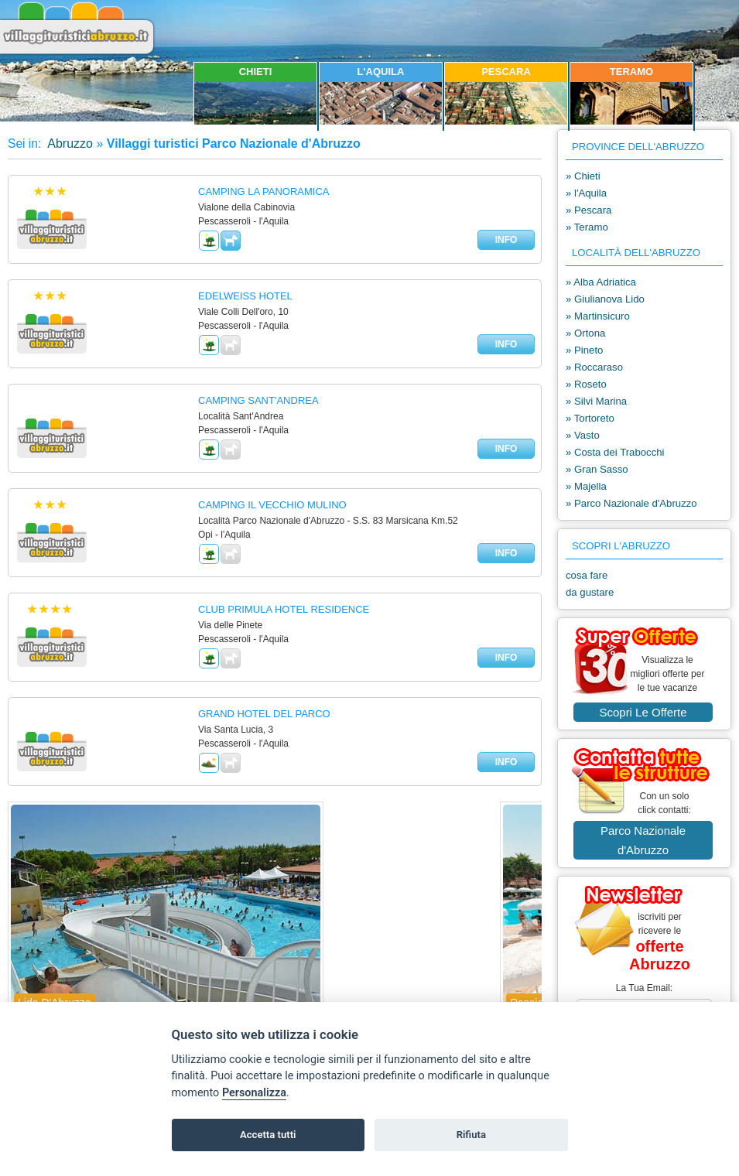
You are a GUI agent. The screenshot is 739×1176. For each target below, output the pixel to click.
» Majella (586, 486)
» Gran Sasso (597, 469)
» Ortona (585, 333)
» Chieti (583, 176)
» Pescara (588, 210)
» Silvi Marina (596, 401)
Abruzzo (69, 143)
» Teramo (587, 227)
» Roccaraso (594, 367)
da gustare (590, 592)
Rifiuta (471, 1134)
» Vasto (583, 435)
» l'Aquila (586, 193)
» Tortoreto (590, 418)
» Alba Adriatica (601, 282)
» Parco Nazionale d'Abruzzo (631, 503)
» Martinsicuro (598, 316)
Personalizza (254, 1092)
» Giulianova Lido (605, 299)
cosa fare (586, 575)
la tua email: (644, 988)
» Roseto (586, 384)
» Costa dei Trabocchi (615, 452)
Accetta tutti (268, 1134)
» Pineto (584, 350)
